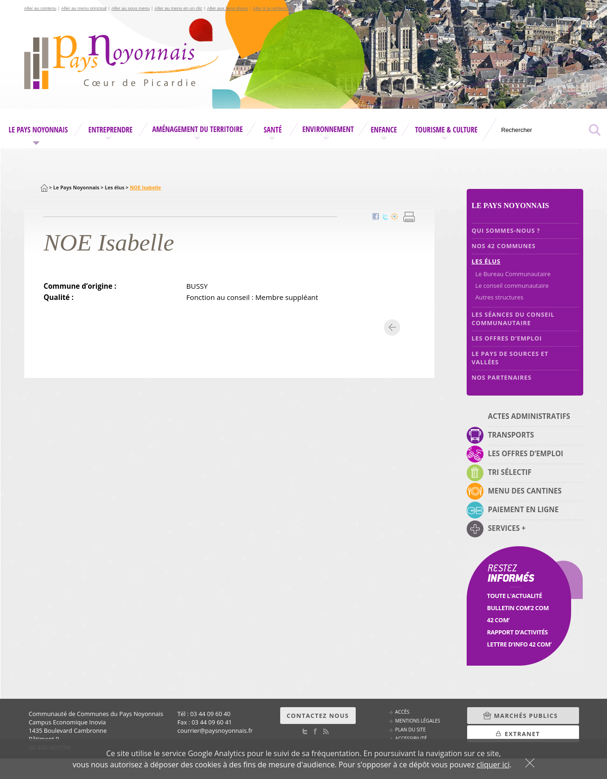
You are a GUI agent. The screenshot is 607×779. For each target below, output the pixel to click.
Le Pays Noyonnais (76, 187)
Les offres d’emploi (526, 453)
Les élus (114, 187)
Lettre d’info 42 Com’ (519, 644)
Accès (402, 712)
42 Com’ (498, 620)
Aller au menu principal (84, 8)
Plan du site (410, 729)
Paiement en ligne (523, 509)
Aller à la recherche (272, 8)
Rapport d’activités (517, 632)
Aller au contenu (40, 8)
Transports (511, 434)
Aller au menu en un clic (178, 8)
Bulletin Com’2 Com (518, 608)
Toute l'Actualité (514, 595)
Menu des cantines (525, 490)
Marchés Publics (526, 715)
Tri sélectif (510, 472)
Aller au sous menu (130, 8)
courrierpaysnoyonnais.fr (215, 730)
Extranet (522, 734)
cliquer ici (493, 764)
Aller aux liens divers (227, 8)
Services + (507, 528)
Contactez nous (318, 715)
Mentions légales (418, 720)
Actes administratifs (529, 416)
